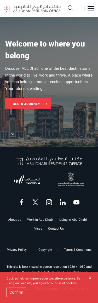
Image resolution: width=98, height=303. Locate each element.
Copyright (45, 250)
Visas (38, 228)
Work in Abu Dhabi (40, 219)
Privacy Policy (17, 250)
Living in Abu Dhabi (73, 219)
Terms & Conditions (77, 250)
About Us (14, 219)
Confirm (16, 292)
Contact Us (56, 228)
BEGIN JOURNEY (26, 104)
